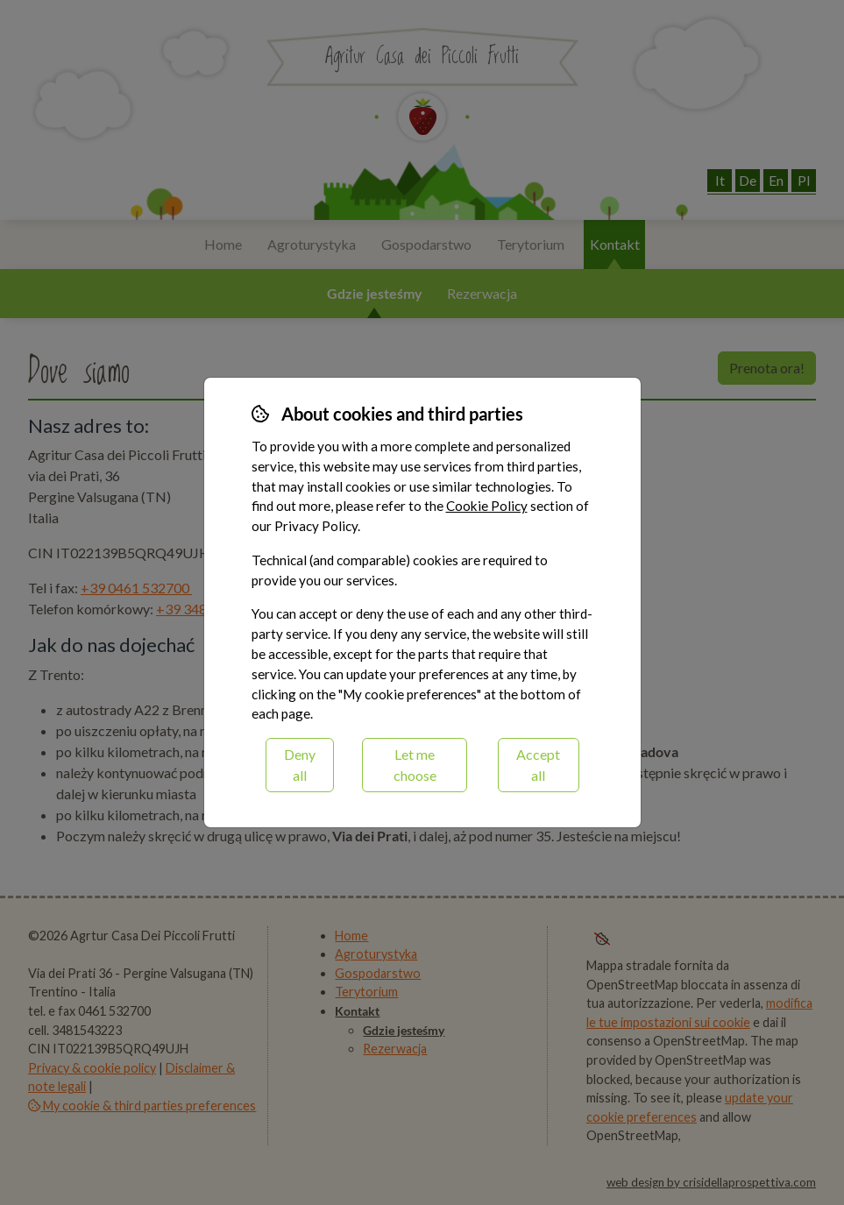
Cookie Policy (487, 506)
